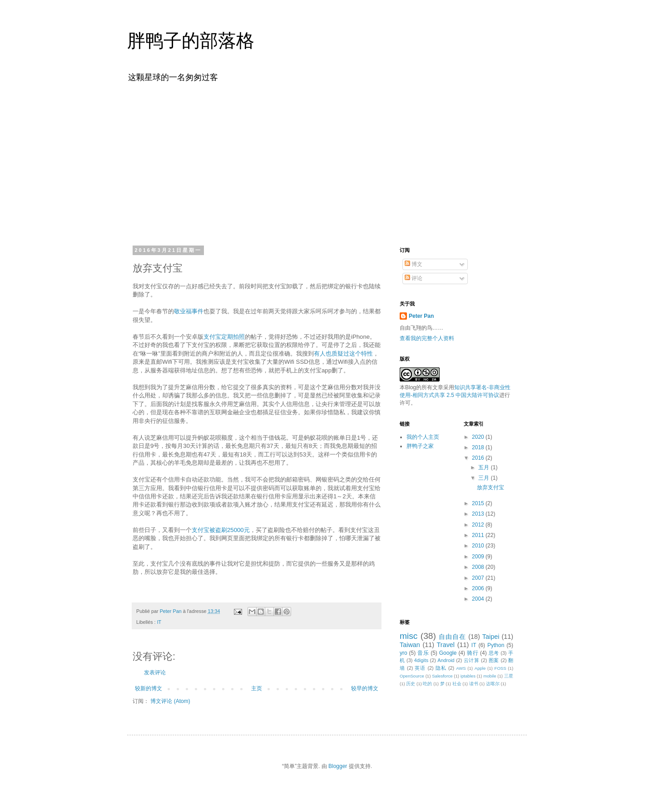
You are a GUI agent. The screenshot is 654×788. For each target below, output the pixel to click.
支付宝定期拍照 (224, 336)
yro (403, 653)
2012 (479, 525)
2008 (479, 567)
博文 (413, 264)
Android (445, 660)
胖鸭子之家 (420, 446)
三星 (508, 675)
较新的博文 (148, 688)
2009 (479, 556)
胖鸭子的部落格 (190, 40)
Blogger (337, 766)
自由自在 (452, 636)
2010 (479, 545)
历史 (410, 683)
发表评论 (155, 672)
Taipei (491, 636)
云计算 (472, 660)
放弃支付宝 (490, 487)
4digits (421, 660)
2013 (479, 514)
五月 (484, 467)
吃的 (427, 683)
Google (448, 653)
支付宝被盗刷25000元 (221, 530)
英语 (420, 668)
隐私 (441, 668)
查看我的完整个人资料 (427, 338)
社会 (456, 683)
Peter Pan (421, 316)
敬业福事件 (188, 311)
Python (495, 645)
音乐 (423, 653)
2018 (479, 447)
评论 (413, 278)
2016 (479, 458)
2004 (479, 599)
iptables (468, 675)
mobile (489, 675)
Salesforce (442, 675)
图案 (494, 660)
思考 (494, 653)
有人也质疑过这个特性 (343, 353)
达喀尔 (493, 683)
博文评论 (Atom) (170, 701)
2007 (479, 578)
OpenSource (412, 675)
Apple (480, 668)
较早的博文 (364, 688)
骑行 (472, 653)
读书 (473, 683)
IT (159, 622)
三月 (484, 478)
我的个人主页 (422, 437)
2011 (479, 535)
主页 (256, 688)
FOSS (500, 668)
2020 (479, 437)
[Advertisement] (327, 162)
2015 (479, 503)
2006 (479, 588)
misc (408, 636)
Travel (446, 644)
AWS (461, 668)
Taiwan (410, 644)
